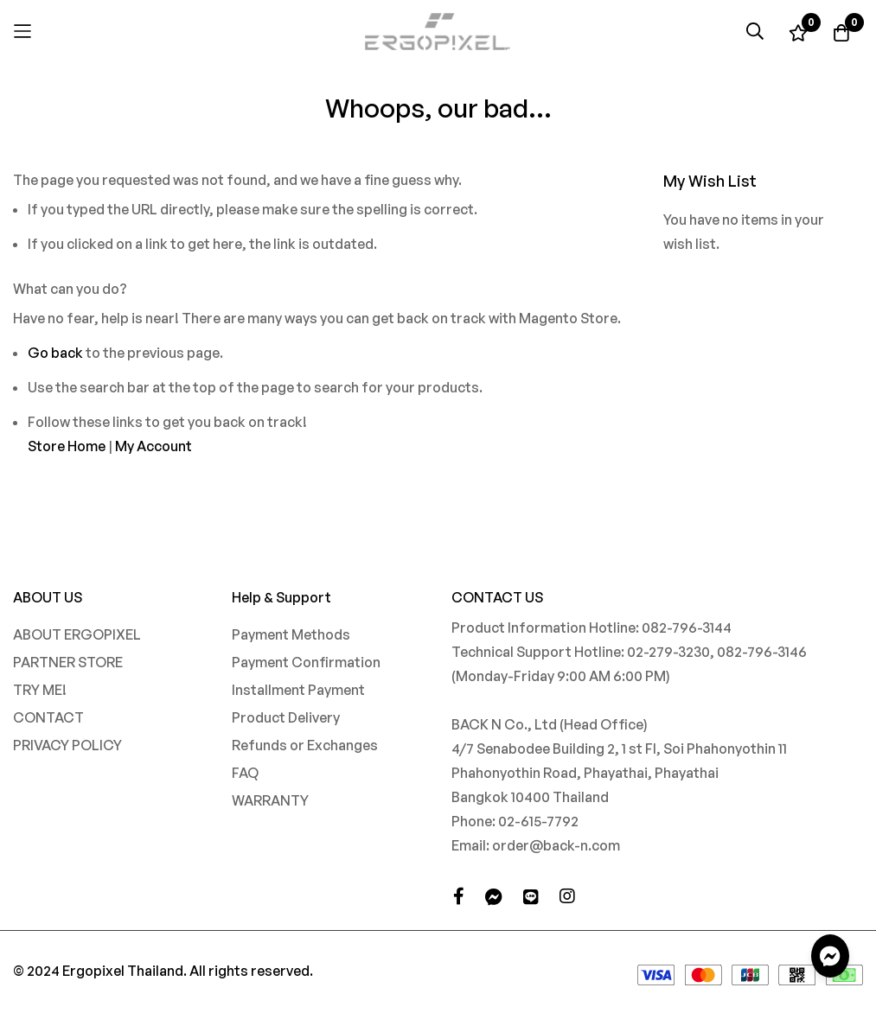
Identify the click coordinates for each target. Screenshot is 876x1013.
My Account (153, 446)
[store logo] (438, 31)
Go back (55, 352)
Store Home (67, 446)
